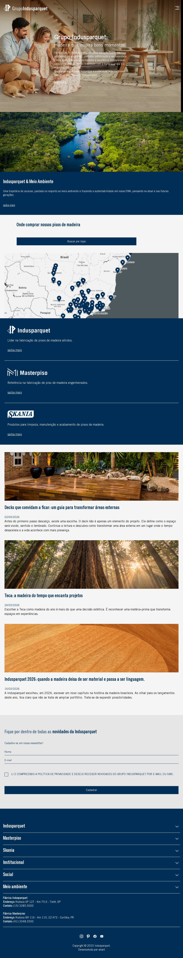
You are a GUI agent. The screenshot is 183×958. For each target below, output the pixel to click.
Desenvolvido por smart (91, 950)
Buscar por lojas (76, 241)
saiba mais (14, 350)
